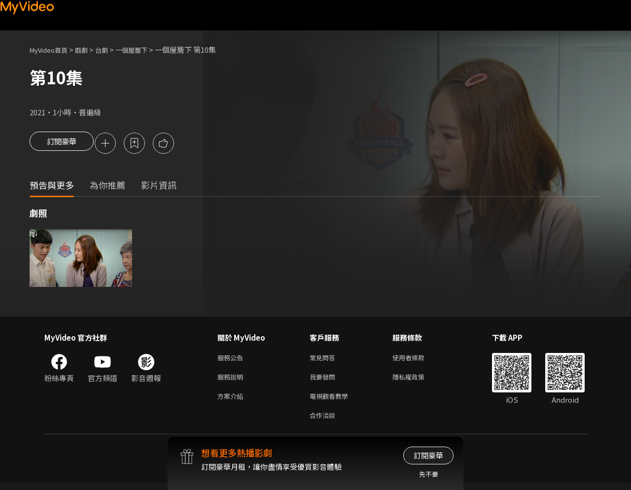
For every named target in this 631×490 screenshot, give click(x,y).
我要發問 (324, 380)
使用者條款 (416, 359)
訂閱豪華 (61, 144)
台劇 (111, 49)
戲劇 (89, 49)
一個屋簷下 (144, 49)
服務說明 (232, 380)
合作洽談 (324, 422)
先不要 (428, 474)
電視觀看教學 (332, 401)
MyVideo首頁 (52, 49)
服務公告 (232, 359)
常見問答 (324, 359)
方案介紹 (232, 401)
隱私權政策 (416, 380)
